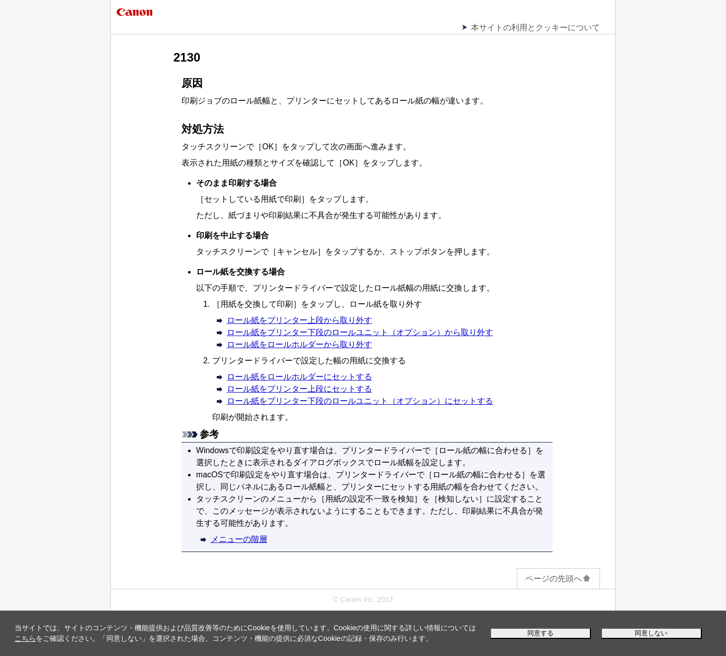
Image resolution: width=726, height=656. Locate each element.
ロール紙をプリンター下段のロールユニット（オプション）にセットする (360, 401)
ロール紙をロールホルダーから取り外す (299, 344)
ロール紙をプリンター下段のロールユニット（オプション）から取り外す (360, 332)
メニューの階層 (239, 539)
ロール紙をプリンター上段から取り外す (299, 320)
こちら (25, 638)
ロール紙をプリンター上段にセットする (299, 389)
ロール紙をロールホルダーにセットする (299, 376)
